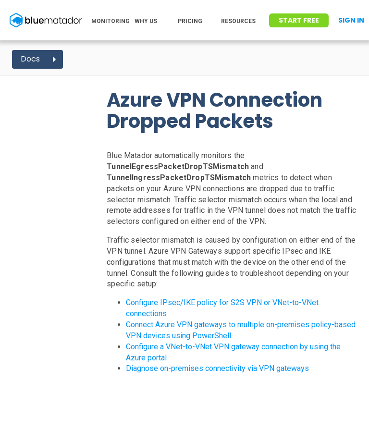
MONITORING (110, 21)
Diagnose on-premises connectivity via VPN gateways (217, 368)
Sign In (351, 20)
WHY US (146, 21)
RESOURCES (238, 21)
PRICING (190, 21)
